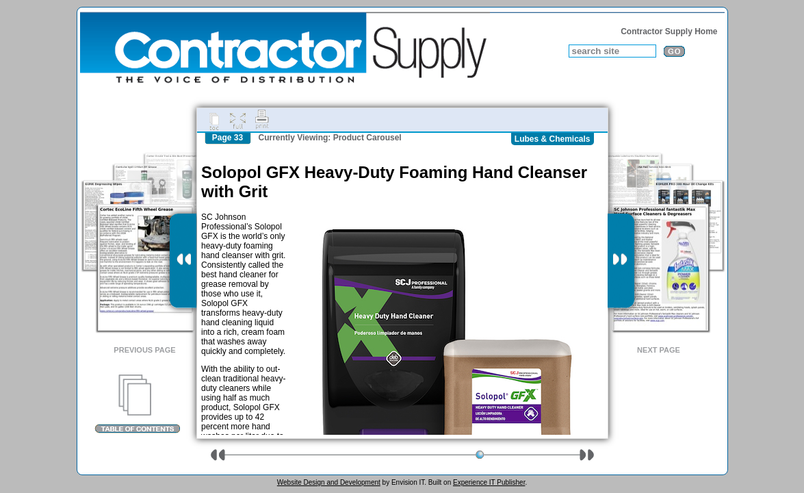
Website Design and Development (328, 482)
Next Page (658, 350)
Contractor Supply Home (669, 31)
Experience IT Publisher (489, 482)
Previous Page (144, 350)
